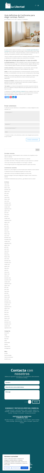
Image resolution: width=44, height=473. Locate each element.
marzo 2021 (6, 272)
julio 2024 (6, 212)
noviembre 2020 (7, 279)
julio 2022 (6, 247)
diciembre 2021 (7, 260)
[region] (16, 462)
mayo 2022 (6, 251)
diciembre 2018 (7, 322)
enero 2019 (6, 320)
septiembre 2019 (7, 306)
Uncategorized (7, 348)
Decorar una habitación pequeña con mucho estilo (20, 171)
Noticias (19, 19)
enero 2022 (6, 258)
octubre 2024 (7, 207)
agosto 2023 (7, 222)
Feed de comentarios (8, 357)
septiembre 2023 (7, 220)
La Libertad (6, 336)
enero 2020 (6, 299)
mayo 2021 (6, 268)
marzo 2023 (6, 231)
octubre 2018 (7, 325)
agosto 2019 (7, 308)
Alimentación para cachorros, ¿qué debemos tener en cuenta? (22, 178)
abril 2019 (6, 314)
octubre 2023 (7, 218)
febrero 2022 (7, 256)
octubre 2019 (7, 304)
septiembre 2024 (7, 208)
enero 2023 (6, 235)
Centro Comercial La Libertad (19, 91)
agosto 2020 (7, 285)
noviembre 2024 (7, 205)
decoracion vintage (8, 175)
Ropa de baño (7, 346)
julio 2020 (6, 287)
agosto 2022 (7, 245)
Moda (5, 340)
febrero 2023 (7, 233)
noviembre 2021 (7, 262)
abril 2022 (6, 253)
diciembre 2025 (7, 189)
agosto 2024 (7, 210)
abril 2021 (6, 270)
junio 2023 (6, 226)
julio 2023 (6, 224)
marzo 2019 (6, 316)
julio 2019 (6, 310)
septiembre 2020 (7, 283)
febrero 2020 (7, 297)
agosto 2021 (7, 266)
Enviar (36, 402)
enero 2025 (6, 201)
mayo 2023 (6, 228)
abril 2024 (6, 216)
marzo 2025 (6, 197)
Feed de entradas (7, 355)
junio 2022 (6, 249)
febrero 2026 (7, 187)
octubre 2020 (7, 281)
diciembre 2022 (7, 237)
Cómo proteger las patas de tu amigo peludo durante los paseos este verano (20, 164)
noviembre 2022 (7, 239)
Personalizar (7, 467)
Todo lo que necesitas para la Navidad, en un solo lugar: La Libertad (18, 162)
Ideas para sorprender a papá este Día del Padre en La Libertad (17, 158)
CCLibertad (8, 19)
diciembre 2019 (7, 301)
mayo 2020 (6, 291)
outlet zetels (6, 173)
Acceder (6, 353)
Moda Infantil (7, 342)
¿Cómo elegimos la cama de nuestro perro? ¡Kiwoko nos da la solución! (24, 169)
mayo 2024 (6, 214)
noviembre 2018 (7, 324)
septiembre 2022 (7, 243)
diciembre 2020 (7, 278)
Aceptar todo (24, 467)
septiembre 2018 (7, 327)
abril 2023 (6, 230)
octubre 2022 (7, 241)
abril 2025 (6, 195)
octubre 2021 (7, 264)
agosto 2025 (7, 191)
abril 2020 (6, 293)
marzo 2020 (6, 295)
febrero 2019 (7, 318)
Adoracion (6, 169)
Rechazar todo (16, 467)
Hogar (5, 334)
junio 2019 (6, 312)
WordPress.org (7, 359)
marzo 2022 (6, 254)
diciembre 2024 (7, 203)
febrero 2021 (7, 274)
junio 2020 (6, 289)
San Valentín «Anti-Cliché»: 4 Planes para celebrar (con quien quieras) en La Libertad (21, 160)
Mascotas (6, 338)
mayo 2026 (6, 183)
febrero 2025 (7, 199)
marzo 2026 (6, 185)
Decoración (6, 333)
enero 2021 (6, 276)
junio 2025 (6, 193)
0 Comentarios (25, 19)
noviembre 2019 (7, 302)
